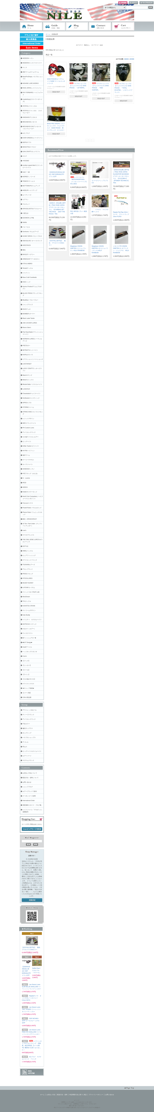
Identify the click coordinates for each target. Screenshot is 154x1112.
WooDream (26, 597)
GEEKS (25, 487)
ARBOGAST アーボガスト (31, 259)
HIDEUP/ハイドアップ (30, 190)
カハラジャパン (28, 464)
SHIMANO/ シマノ (29, 469)
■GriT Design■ (27, 642)
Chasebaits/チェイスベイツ (31, 393)
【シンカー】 (27, 665)
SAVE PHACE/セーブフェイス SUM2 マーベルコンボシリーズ (56, 81)
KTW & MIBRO (27, 263)
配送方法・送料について (30, 777)
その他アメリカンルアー (30, 437)
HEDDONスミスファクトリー (32, 63)
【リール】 (26, 670)
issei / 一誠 (26, 172)
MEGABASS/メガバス (30, 122)
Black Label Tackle (29, 318)
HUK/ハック (26, 282)
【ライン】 (26, 674)
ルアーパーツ (27, 756)
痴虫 (24, 250)
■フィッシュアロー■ (29, 638)
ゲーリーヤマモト (28, 460)
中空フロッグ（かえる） (30, 473)
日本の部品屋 (27, 697)
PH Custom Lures (28, 428)
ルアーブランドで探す (30, 791)
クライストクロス (28, 684)
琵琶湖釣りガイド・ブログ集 (32, 805)
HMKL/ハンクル (28, 551)
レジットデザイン (28, 418)
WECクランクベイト (29, 423)
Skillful (25, 222)
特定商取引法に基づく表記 (78, 1094)
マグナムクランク (28, 760)
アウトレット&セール (30, 710)
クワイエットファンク (30, 560)
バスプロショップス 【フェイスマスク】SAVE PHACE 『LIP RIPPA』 (79, 86)
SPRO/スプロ (27, 403)
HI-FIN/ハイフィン (29, 450)
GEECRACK (27, 245)
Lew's (24, 530)
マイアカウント (146, 2)
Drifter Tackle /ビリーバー (31, 446)
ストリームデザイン (29, 610)
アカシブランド (28, 569)
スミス (25, 67)
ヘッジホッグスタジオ (30, 651)
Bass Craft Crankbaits (30, 277)
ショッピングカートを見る (32, 829)
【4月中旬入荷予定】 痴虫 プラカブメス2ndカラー (57, 243)
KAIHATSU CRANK (29, 606)
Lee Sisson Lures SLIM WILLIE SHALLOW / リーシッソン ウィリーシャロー (31, 987)
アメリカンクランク (29, 432)
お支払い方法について (30, 773)
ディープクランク (28, 714)
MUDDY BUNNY (28, 583)
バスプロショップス (29, 737)
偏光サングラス (28, 728)
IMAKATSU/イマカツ (29, 147)
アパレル (25, 742)
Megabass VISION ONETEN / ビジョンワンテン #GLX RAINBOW (78, 248)
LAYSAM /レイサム (29, 587)
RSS (30, 1071)
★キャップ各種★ (28, 688)
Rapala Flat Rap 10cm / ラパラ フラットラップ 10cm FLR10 (121, 214)
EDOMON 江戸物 (28, 218)
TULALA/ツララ (28, 503)
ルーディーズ (27, 195)
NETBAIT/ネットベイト (30, 350)
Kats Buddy (26, 615)
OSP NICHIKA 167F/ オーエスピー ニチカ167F (30, 1021)
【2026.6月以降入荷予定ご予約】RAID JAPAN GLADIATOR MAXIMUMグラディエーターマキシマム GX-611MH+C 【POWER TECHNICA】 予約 (121, 176)
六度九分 (25, 213)
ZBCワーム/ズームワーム (31, 72)
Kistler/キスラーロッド (30, 492)
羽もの (25, 747)
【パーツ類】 (27, 693)
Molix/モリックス (28, 380)
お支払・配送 (54, 26)
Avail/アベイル (27, 647)
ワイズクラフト (28, 633)
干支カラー (26, 724)
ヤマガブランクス (28, 535)
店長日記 (32, 900)
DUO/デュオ (27, 309)
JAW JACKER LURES (30, 323)
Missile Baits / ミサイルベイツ (32, 384)
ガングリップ (27, 733)
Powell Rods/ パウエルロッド (32, 508)
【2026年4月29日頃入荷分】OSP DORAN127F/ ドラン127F (57, 174)
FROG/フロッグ (28, 574)
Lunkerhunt (26, 389)
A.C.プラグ (26, 133)
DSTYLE (25, 546)
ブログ (77, 26)
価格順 (126, 59)
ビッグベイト (27, 441)
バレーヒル (26, 227)
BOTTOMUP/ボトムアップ (31, 186)
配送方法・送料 (62, 1094)
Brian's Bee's (27, 327)
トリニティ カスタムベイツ (32, 619)
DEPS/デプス (27, 142)
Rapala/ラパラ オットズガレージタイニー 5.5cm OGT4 (31, 998)
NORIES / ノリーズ (29, 176)
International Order (29, 800)
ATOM (31, 1073)
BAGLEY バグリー (29, 254)
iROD (24, 483)
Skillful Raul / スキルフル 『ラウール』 (37, 970)
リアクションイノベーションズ (33, 359)
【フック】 (26, 661)
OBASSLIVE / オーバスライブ (32, 241)
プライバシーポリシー (96, 1094)
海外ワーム (26, 455)
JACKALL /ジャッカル (30, 106)
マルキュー (26, 204)
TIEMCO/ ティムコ (29, 181)
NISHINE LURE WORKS (31, 83)
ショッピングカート (123, 26)
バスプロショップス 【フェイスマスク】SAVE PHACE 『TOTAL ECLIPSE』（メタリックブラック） (124, 88)
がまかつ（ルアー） (29, 629)
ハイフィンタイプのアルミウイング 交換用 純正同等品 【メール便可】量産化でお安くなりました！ (32, 1045)
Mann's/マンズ (27, 375)
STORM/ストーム (28, 407)
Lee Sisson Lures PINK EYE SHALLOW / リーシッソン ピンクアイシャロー (32, 1032)
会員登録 (123, 2)
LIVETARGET (27, 364)
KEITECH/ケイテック (29, 624)
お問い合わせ (100, 26)
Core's (25, 656)
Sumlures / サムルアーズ (31, 231)
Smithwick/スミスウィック (31, 398)
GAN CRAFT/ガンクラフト (31, 151)
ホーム (31, 26)
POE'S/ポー (26, 345)
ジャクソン (26, 273)
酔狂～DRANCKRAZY (30, 519)
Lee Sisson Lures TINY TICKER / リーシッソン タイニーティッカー (31, 1009)
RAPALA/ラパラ (28, 355)
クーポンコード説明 (29, 796)
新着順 (132, 59)
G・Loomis (26, 478)
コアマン (25, 199)
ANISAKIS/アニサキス (30, 117)
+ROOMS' (26, 161)
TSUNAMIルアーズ (29, 564)
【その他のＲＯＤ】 (29, 679)
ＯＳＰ (25, 156)
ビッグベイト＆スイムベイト (32, 751)
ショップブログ (28, 787)
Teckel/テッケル (28, 268)
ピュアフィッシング (29, 555)
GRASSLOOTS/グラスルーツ (32, 209)
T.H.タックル (27, 601)
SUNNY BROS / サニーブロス (32, 236)
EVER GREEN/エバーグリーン (33, 138)
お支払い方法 (51, 1094)
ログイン (133, 2)
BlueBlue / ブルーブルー (30, 300)
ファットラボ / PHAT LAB (31, 592)
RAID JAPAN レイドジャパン (32, 88)
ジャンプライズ (28, 304)
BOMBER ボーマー (29, 314)
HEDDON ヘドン (28, 58)
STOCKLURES (27, 578)
